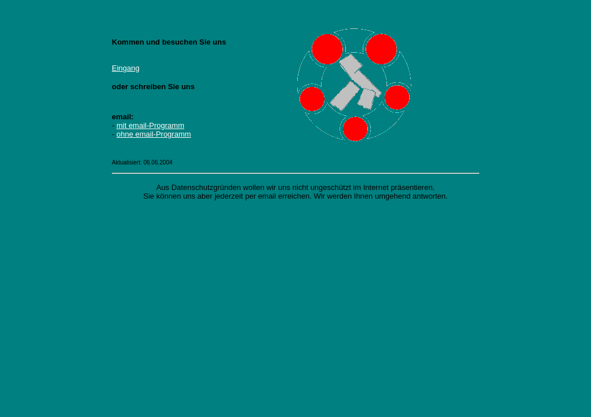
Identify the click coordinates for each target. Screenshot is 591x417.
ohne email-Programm (153, 134)
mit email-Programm (150, 125)
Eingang (126, 68)
